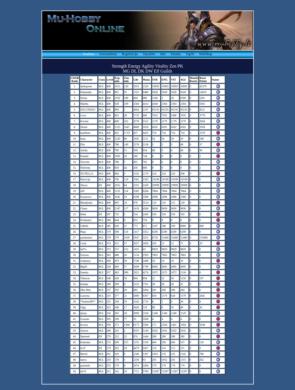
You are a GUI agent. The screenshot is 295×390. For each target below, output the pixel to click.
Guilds (166, 71)
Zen (173, 66)
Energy (134, 66)
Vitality (161, 66)
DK (141, 71)
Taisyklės (149, 54)
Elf (156, 71)
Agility (148, 66)
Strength (119, 66)
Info (163, 54)
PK (180, 66)
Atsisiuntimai (108, 54)
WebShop (205, 54)
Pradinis (88, 54)
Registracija (130, 54)
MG (126, 71)
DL (134, 71)
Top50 (190, 54)
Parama (176, 54)
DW (149, 71)
